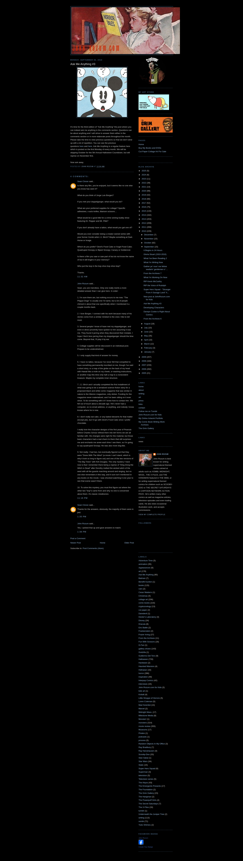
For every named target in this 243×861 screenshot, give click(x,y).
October (148, 243)
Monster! (142, 719)
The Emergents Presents (150, 786)
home (141, 386)
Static (141, 765)
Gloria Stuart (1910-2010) (155, 254)
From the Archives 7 (152, 273)
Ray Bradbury (145, 747)
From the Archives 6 (152, 319)
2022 (144, 183)
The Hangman (145, 797)
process (142, 740)
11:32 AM (82, 276)
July (146, 328)
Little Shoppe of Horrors (149, 698)
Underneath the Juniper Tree (151, 814)
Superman (143, 772)
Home (102, 543)
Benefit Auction (145, 582)
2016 (144, 207)
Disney (142, 620)
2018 (144, 199)
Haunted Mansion (146, 666)
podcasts (143, 737)
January (148, 352)
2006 (144, 369)
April (146, 340)
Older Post (129, 543)
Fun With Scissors (147, 642)
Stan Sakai (143, 758)
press (141, 400)
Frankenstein (144, 631)
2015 (144, 211)
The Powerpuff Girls (147, 800)
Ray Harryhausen (146, 751)
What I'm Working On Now (155, 277)
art (140, 397)
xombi (141, 821)
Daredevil (143, 613)
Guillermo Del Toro (147, 656)
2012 (144, 223)
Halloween (143, 659)
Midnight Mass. (145, 712)
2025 (144, 171)
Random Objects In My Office (152, 744)
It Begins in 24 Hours (153, 250)
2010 (144, 231)
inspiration (143, 677)
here (82, 146)
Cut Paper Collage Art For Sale (152, 151)
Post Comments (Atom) (93, 548)
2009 (144, 357)
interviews (143, 684)
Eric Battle (143, 627)
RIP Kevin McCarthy (153, 281)
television (143, 775)
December (149, 234)
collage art (143, 599)
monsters (143, 722)
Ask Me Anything (146, 574)
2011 (144, 227)
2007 (144, 365)
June (146, 332)
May (146, 336)
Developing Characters (154, 307)
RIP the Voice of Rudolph (155, 285)
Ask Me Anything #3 (152, 303)
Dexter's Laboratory (147, 617)
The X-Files (144, 807)
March (147, 344)
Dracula (142, 624)
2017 (144, 203)
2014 (144, 215)
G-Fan (141, 645)
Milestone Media (146, 715)
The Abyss (143, 782)
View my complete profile (152, 514)
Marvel (142, 708)
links (141, 404)
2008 (144, 361)
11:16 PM (82, 498)
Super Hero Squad (147, 768)
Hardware (143, 663)
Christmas (143, 596)
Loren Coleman (145, 701)
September (149, 247)
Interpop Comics (146, 680)
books (141, 585)
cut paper (143, 610)
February (148, 348)
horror (141, 673)
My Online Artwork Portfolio (151, 418)
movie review (144, 726)
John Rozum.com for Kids (150, 415)
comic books (144, 603)
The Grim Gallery (146, 428)
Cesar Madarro (145, 592)
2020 (144, 191)
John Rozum (83, 283)
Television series (146, 779)
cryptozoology (145, 606)
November (149, 239)
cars (140, 589)
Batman (142, 578)
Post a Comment (77, 538)
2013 (144, 219)
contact (142, 408)
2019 (144, 195)
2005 (144, 373)
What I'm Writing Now (153, 262)
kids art (142, 691)
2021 (144, 187)
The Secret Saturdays (148, 803)
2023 (144, 179)
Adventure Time (146, 560)
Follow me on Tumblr (148, 411)
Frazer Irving (144, 634)
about (141, 390)
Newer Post (75, 543)
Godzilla (142, 652)
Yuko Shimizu (145, 825)
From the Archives (147, 638)
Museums (143, 729)
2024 (144, 175)
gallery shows (145, 648)
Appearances (144, 568)
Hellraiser (143, 670)
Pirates (142, 733)
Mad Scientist (145, 705)
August (147, 324)
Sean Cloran (82, 181)
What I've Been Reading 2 (155, 258)
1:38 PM (81, 532)
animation (143, 564)
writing (141, 393)
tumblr (141, 811)
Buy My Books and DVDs (150, 148)
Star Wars (143, 761)
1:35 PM (81, 516)
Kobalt (141, 694)
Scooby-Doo (144, 754)
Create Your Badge (146, 847)
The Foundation (146, 789)
